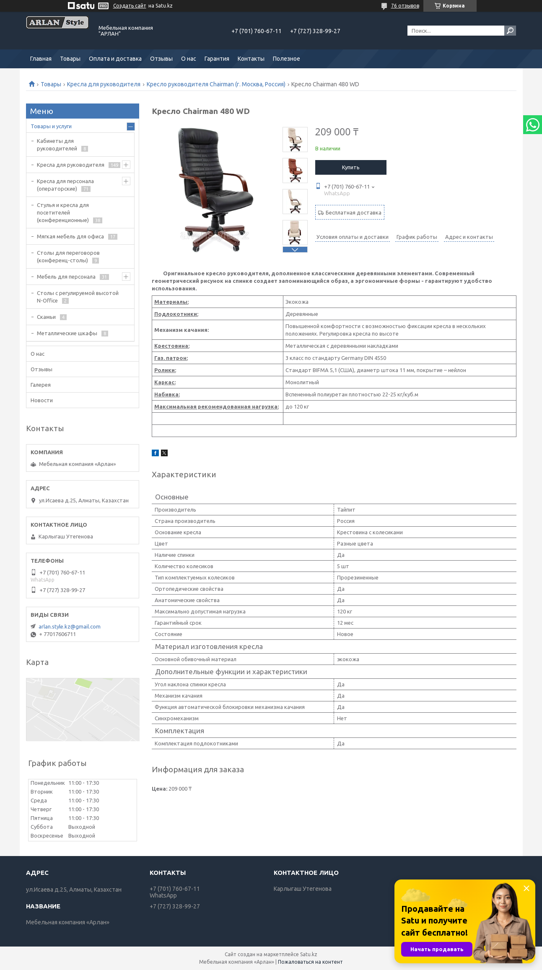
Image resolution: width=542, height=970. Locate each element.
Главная (41, 58)
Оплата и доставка (115, 58)
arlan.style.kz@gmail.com (70, 626)
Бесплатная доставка (353, 212)
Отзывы (161, 58)
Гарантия (217, 58)
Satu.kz (308, 954)
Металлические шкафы (67, 333)
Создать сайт (129, 5)
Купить (351, 167)
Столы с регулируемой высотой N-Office (78, 296)
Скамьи (46, 317)
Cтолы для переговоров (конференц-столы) (68, 256)
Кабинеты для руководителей (57, 144)
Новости (42, 400)
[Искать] (510, 31)
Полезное (286, 58)
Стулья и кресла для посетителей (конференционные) (63, 212)
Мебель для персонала (66, 276)
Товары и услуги (51, 126)
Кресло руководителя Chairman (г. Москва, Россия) (216, 84)
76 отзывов (405, 5)
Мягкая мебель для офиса (70, 236)
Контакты (251, 58)
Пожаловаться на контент (310, 962)
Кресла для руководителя (103, 84)
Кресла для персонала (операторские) (65, 184)
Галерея (41, 385)
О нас (188, 58)
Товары (70, 58)
